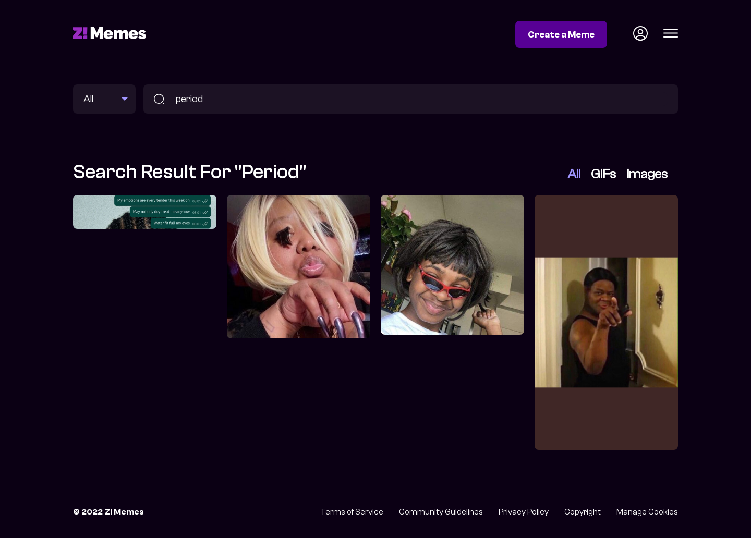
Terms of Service (351, 512)
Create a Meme (561, 34)
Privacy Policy (524, 512)
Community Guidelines (441, 512)
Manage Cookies (647, 512)
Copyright (582, 512)
